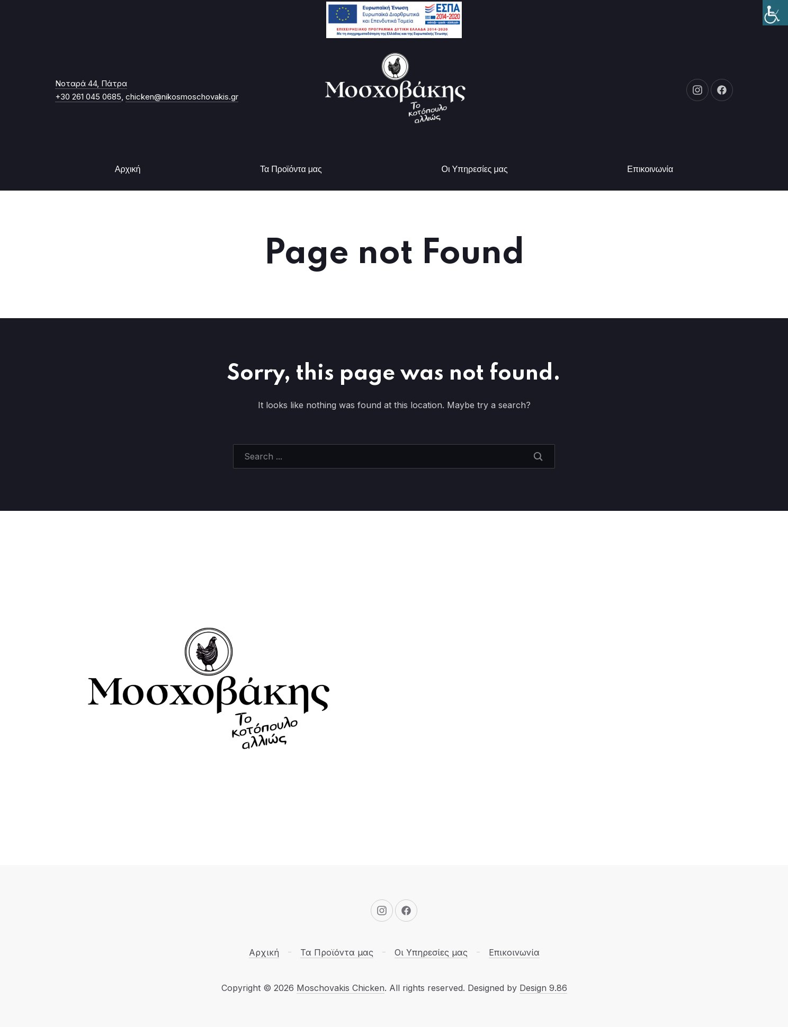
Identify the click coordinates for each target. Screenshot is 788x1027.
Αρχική (128, 169)
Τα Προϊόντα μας (291, 169)
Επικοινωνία (650, 169)
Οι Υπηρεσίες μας (474, 169)
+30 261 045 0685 (88, 97)
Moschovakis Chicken (340, 988)
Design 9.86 (543, 988)
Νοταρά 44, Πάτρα (91, 83)
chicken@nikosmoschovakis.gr (182, 97)
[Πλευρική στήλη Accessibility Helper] (775, 12)
